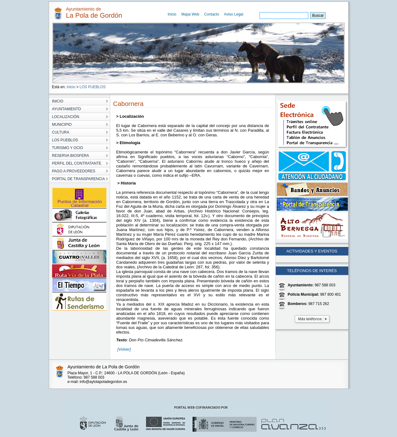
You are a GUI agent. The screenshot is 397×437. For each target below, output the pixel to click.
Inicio (172, 14)
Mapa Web (190, 14)
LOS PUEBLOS (93, 87)
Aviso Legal (233, 14)
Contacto (211, 14)
